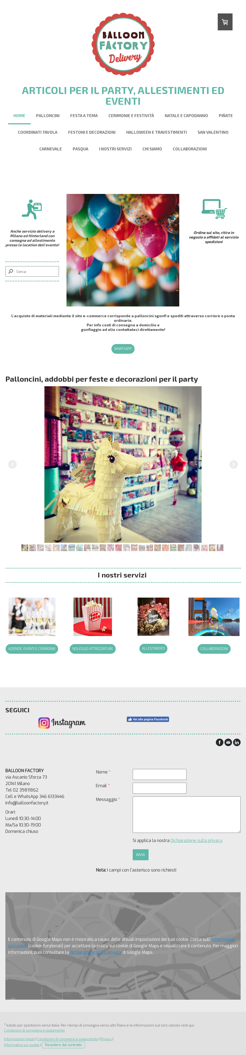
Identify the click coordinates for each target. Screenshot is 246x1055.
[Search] (32, 271)
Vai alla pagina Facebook (148, 719)
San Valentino (213, 132)
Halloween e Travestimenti (156, 132)
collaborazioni (214, 648)
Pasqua (80, 148)
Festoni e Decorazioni (91, 132)
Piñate (226, 115)
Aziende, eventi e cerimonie (31, 648)
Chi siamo (152, 148)
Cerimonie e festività (131, 115)
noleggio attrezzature (92, 648)
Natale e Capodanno (186, 115)
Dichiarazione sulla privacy (196, 840)
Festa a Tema (84, 115)
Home (19, 115)
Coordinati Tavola (37, 132)
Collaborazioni (190, 148)
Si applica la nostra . (178, 840)
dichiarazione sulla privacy (95, 952)
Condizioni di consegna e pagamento (34, 1030)
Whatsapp (123, 348)
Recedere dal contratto (63, 1045)
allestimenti (153, 648)
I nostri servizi (115, 148)
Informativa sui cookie (22, 1045)
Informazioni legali (19, 1039)
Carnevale (50, 148)
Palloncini (47, 115)
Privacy (106, 1039)
